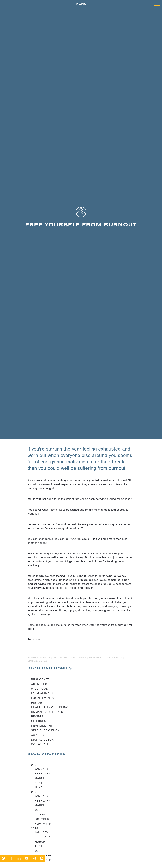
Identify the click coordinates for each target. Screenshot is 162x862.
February (42, 773)
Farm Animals (42, 693)
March (40, 778)
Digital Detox (42, 739)
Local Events (42, 698)
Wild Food (39, 688)
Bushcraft (40, 679)
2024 (34, 828)
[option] (81, 223)
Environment (42, 726)
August (41, 814)
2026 (34, 765)
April (39, 783)
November (43, 824)
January (41, 769)
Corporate (40, 744)
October (42, 819)
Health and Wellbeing (49, 707)
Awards (37, 735)
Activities (39, 684)
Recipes (37, 716)
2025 (34, 792)
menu (117, 4)
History (37, 702)
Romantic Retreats (47, 712)
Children (38, 721)
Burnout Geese (85, 576)
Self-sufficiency (45, 730)
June (39, 787)
